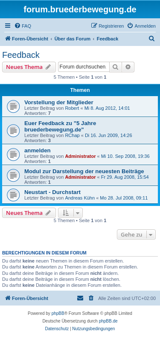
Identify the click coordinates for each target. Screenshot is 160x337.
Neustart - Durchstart (52, 192)
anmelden (37, 150)
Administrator (80, 156)
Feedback (21, 55)
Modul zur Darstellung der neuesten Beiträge (84, 171)
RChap (72, 135)
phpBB (58, 313)
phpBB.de (108, 321)
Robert (72, 108)
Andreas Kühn (80, 197)
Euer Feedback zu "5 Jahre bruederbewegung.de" (60, 126)
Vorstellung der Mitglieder (58, 102)
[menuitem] (22, 26)
